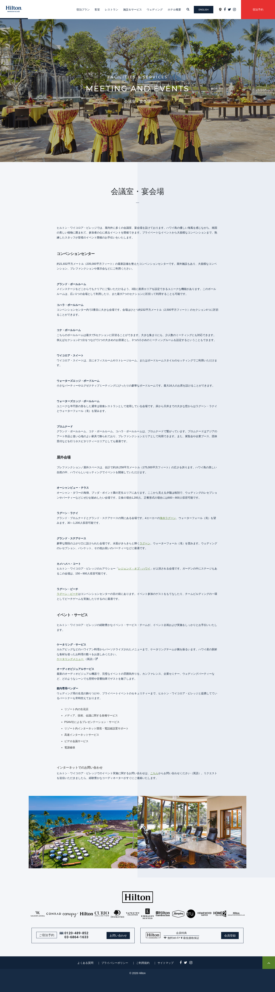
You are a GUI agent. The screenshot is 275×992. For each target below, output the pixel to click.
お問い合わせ (118, 935)
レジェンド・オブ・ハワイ (134, 568)
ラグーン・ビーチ (67, 593)
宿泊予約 (258, 9)
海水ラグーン (168, 518)
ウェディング (155, 9)
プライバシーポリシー (114, 963)
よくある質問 (85, 963)
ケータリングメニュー (70, 659)
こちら (154, 773)
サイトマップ (166, 963)
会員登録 (230, 935)
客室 (97, 9)
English (204, 9)
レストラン (111, 9)
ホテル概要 (174, 9)
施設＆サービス (132, 9)
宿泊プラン (83, 9)
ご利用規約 (143, 963)
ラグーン (145, 543)
